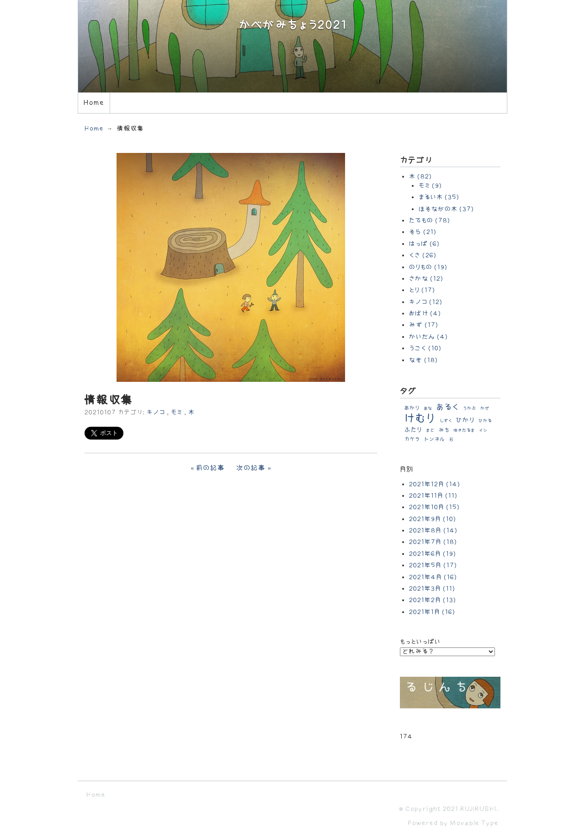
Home (93, 103)
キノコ (156, 412)
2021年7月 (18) (433, 541)
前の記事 (210, 468)
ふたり (413, 429)
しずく (446, 420)
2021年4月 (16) (433, 577)
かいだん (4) (428, 336)
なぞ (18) (423, 360)
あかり (412, 408)
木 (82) (420, 176)
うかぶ (469, 408)
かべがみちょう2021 (292, 25)
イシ (483, 430)
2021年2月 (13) (432, 600)
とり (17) (422, 290)
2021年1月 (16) (432, 612)
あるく (447, 407)
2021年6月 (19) (432, 553)
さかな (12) (426, 278)
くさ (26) (422, 255)
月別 (407, 469)
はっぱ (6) (424, 243)
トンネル (434, 439)
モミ (176, 412)
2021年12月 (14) (434, 484)
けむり (420, 419)
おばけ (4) (425, 313)
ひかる (485, 420)
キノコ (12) (425, 302)
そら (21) (422, 231)
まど (430, 430)
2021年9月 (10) (432, 519)
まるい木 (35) (439, 197)
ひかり (465, 420)
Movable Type (474, 823)
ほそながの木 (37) (446, 209)
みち (444, 430)
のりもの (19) (428, 267)
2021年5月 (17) (433, 565)
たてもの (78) (429, 220)
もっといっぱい (420, 641)
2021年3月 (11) (432, 588)
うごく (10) (425, 348)
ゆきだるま (464, 430)
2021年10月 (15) (434, 507)
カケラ (412, 439)
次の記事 (251, 468)
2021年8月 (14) (433, 530)
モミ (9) (430, 185)
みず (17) (423, 324)
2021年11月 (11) (433, 495)
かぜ (485, 408)
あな (428, 408)
